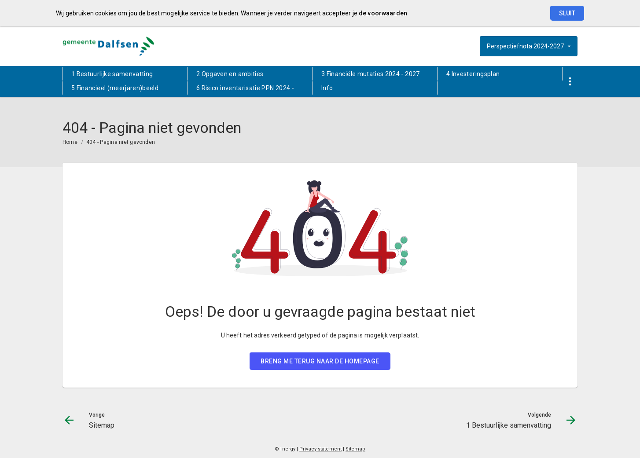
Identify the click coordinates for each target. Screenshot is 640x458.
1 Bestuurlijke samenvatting (112, 73)
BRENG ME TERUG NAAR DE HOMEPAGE (320, 361)
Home (70, 142)
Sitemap (355, 449)
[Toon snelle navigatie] (569, 81)
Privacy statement (320, 449)
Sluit (567, 13)
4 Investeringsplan (473, 73)
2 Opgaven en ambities (229, 73)
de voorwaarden (383, 13)
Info (327, 88)
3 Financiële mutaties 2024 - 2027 (370, 73)
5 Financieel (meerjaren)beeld (114, 88)
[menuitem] (125, 74)
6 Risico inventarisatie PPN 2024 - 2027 (245, 89)
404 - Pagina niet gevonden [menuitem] (120, 142)
